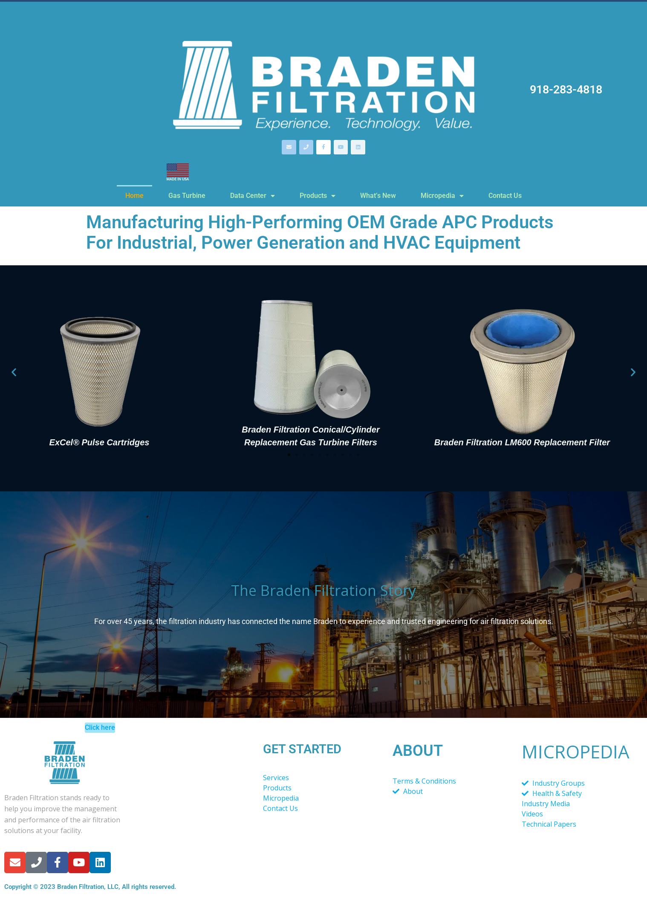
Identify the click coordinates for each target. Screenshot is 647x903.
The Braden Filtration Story (323, 590)
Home (134, 196)
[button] (14, 371)
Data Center (252, 195)
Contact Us (505, 196)
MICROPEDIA (576, 751)
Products (317, 195)
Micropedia (442, 195)
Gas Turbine (186, 196)
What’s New (378, 196)
